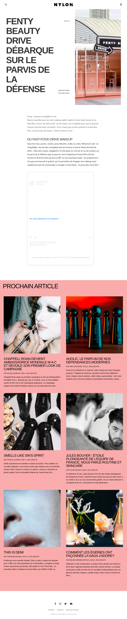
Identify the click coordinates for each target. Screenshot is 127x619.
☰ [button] (121, 4)
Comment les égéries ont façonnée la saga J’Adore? (90, 554)
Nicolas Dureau (13, 373)
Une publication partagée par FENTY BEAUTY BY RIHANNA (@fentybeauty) (60, 257)
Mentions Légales (72, 610)
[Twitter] (65, 603)
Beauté (34, 373)
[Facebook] (55, 603)
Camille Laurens (14, 460)
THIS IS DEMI (13, 552)
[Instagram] (60, 603)
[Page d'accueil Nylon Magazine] (63, 4)
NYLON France (75, 470)
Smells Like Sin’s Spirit (24, 455)
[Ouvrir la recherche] (6, 4)
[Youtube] (71, 603)
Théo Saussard (75, 366)
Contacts (60, 610)
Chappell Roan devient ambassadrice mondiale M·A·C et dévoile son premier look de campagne (32, 364)
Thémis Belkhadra (14, 557)
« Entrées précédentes (8, 582)
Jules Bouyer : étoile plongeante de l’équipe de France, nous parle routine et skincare (93, 461)
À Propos (51, 610)
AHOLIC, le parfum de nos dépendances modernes (88, 360)
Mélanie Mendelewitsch (79, 560)
